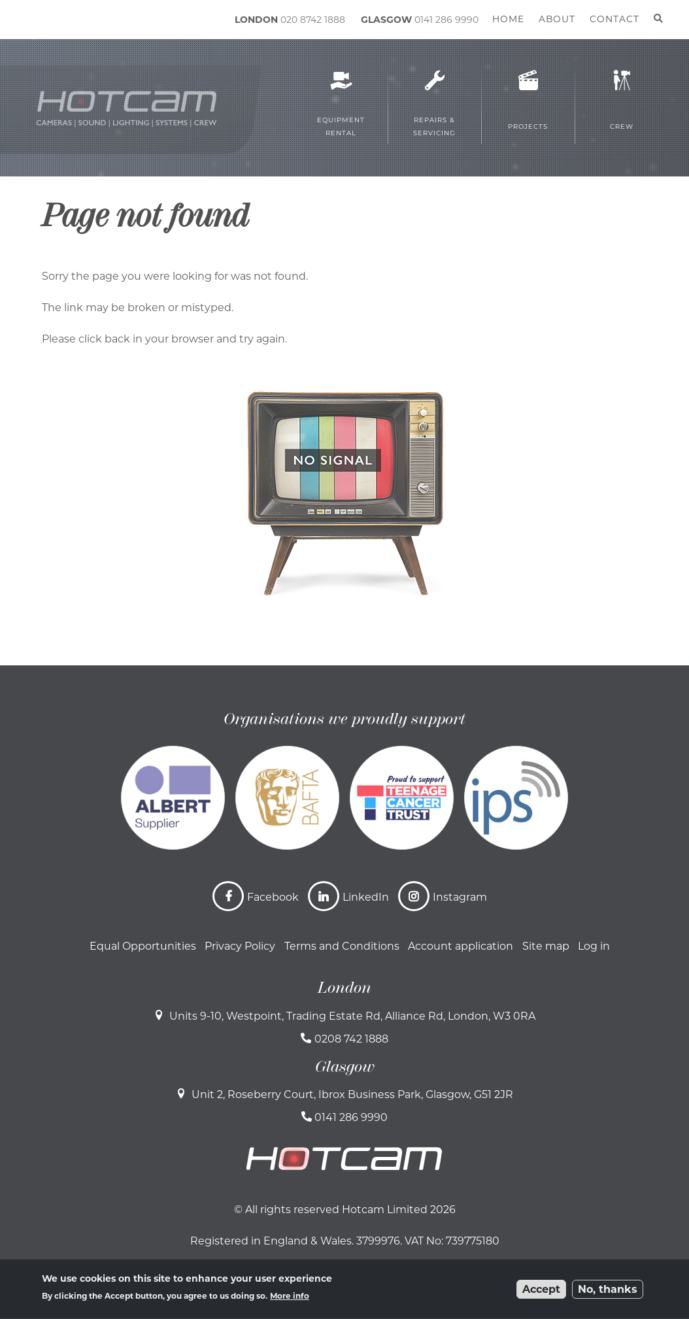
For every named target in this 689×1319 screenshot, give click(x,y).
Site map (545, 946)
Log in (594, 946)
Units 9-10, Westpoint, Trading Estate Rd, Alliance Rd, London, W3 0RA (352, 1016)
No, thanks (607, 1289)
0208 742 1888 (351, 1039)
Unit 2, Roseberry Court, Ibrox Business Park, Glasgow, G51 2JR (352, 1094)
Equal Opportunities (143, 946)
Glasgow (345, 1067)
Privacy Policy (240, 946)
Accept (541, 1289)
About (557, 19)
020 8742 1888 (312, 19)
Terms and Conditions (341, 946)
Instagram (460, 897)
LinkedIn (366, 897)
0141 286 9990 (446, 19)
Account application (460, 946)
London (344, 987)
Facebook (273, 897)
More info (289, 1296)
